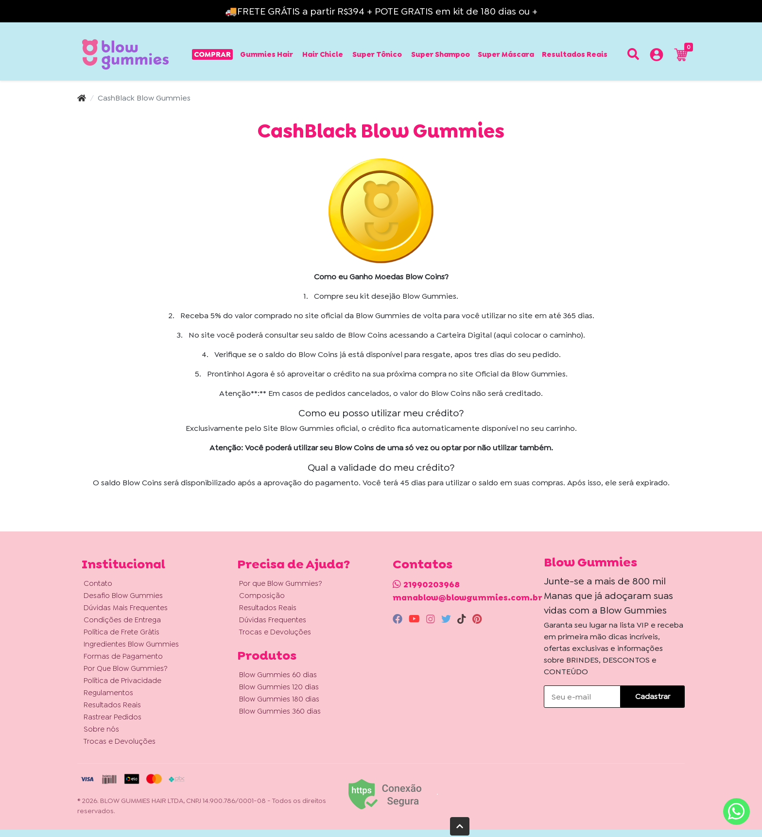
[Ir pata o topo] (459, 826)
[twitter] (447, 619)
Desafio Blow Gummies (123, 595)
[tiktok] (462, 619)
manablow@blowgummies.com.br (467, 597)
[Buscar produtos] (633, 54)
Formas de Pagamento (123, 656)
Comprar (212, 54)
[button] (656, 56)
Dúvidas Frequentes (272, 620)
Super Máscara (506, 54)
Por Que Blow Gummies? (126, 668)
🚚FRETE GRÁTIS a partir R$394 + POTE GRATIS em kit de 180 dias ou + (381, 11)
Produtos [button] (266, 655)
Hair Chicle (322, 54)
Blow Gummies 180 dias (279, 699)
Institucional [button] (123, 564)
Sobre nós (101, 729)
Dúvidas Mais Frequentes (126, 608)
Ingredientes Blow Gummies (131, 644)
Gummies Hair (266, 54)
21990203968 (431, 584)
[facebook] (399, 619)
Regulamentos (108, 693)
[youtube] (415, 619)
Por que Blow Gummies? (280, 583)
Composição (262, 595)
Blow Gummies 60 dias (278, 675)
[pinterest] (477, 619)
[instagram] (431, 619)
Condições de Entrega (122, 620)
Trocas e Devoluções (120, 741)
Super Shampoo (440, 54)
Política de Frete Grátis (121, 632)
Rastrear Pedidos (112, 717)
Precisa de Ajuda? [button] (293, 564)
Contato (98, 583)
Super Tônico (377, 54)
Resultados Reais (574, 54)
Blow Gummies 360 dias (280, 711)
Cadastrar (652, 696)
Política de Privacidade (122, 680)
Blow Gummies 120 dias (279, 687)
